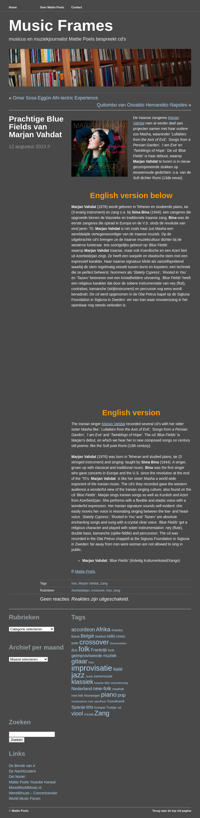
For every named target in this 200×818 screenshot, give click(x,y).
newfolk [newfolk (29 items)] (118, 689)
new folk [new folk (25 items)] (77, 695)
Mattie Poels (20, 810)
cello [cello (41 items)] (111, 636)
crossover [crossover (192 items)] (94, 642)
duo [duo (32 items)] (74, 650)
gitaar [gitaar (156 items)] (79, 661)
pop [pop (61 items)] (122, 695)
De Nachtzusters (22, 771)
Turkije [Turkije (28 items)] (111, 707)
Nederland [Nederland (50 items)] (81, 688)
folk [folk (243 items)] (84, 649)
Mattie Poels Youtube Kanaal (32, 782)
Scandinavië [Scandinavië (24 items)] (115, 701)
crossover (97, 590)
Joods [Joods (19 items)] (89, 676)
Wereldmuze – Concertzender (33, 793)
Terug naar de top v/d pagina (171, 810)
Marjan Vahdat (113, 424)
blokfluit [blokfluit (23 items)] (100, 636)
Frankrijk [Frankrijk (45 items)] (99, 649)
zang (116, 590)
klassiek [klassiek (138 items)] (82, 681)
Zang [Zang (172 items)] (101, 713)
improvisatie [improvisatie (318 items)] (91, 668)
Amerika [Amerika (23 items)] (117, 630)
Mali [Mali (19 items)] (107, 682)
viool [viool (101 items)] (77, 713)
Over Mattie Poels (52, 7)
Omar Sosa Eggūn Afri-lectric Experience (55, 97)
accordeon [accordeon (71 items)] (83, 629)
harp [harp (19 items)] (91, 662)
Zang (103, 583)
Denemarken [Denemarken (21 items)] (118, 643)
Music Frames (61, 25)
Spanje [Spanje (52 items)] (78, 707)
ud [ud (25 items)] (119, 707)
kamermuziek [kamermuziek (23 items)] (103, 676)
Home (13, 7)
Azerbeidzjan (80, 590)
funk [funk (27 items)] (111, 650)
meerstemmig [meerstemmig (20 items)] (119, 682)
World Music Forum (24, 798)
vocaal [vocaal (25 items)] (88, 714)
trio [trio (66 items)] (89, 707)
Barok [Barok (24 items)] (75, 636)
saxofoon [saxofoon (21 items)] (100, 701)
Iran (74, 583)
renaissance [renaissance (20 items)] (79, 701)
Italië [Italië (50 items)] (117, 669)
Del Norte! (17, 777)
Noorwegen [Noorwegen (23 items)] (92, 695)
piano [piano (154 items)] (109, 694)
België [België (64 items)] (87, 636)
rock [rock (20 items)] (90, 701)
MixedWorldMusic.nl (25, 787)
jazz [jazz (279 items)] (78, 675)
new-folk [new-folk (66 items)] (102, 688)
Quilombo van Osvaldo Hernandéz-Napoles (142, 105)
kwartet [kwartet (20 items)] (98, 682)
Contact (76, 7)
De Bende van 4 (22, 766)
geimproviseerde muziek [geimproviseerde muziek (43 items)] (93, 655)
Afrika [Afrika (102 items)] (103, 629)
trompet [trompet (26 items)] (99, 707)
